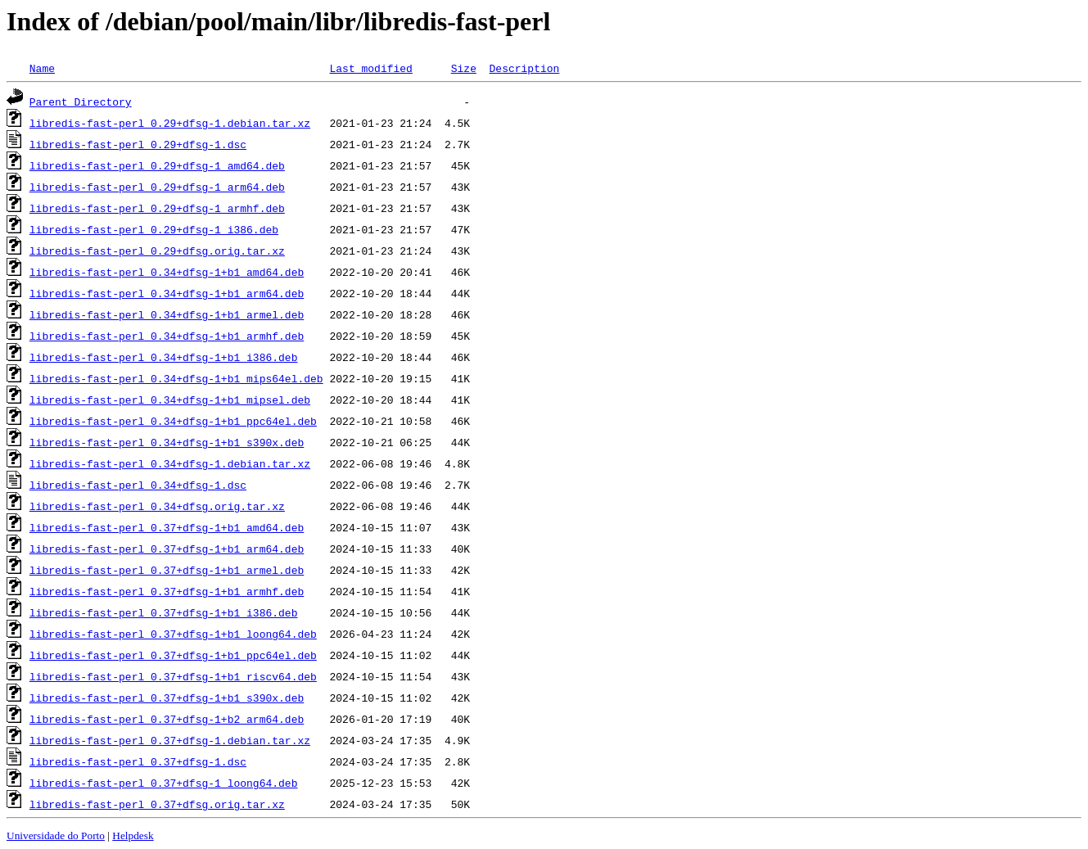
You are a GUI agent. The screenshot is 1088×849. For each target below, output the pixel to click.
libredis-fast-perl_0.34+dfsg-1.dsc (137, 484)
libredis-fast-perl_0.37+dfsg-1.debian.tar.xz (169, 740)
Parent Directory (80, 101)
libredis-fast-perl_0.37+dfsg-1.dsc (137, 761)
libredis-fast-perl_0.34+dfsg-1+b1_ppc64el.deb (173, 420)
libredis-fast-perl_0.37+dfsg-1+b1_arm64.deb (166, 548)
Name (42, 68)
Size (463, 68)
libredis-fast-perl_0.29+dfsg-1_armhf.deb (157, 208)
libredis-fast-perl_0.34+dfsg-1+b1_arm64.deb (166, 293)
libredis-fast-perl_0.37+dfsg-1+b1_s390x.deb (166, 697)
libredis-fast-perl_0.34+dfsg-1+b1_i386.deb (163, 357)
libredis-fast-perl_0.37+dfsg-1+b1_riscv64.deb (173, 676)
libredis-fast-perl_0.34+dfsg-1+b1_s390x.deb (166, 442)
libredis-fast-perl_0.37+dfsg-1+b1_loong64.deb (173, 633)
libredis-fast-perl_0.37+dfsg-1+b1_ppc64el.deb (173, 655)
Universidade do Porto (56, 835)
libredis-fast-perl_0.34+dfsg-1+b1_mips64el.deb (176, 378)
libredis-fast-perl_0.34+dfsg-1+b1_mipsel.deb (169, 399)
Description (524, 68)
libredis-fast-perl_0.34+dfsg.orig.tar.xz (157, 506)
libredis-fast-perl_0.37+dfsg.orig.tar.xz (157, 804)
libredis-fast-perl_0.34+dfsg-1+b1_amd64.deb (166, 271)
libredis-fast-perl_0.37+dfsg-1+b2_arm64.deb (166, 718)
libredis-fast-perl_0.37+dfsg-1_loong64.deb (163, 782)
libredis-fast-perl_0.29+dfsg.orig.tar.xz (157, 250)
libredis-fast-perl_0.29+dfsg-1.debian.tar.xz (169, 122)
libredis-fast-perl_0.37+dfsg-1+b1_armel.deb (166, 569)
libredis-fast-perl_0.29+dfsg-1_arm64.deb (157, 186)
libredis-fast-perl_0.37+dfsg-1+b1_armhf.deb (166, 591)
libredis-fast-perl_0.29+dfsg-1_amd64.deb (157, 165)
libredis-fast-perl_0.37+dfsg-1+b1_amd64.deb (166, 527)
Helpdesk (132, 835)
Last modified (370, 68)
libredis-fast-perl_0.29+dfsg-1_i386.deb (153, 229)
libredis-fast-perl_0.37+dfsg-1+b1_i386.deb (163, 612)
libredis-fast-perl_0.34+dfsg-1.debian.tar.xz (169, 463)
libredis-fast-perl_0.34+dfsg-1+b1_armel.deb (166, 314)
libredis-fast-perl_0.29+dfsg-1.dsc (137, 144)
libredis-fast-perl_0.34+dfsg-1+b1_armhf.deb (166, 335)
